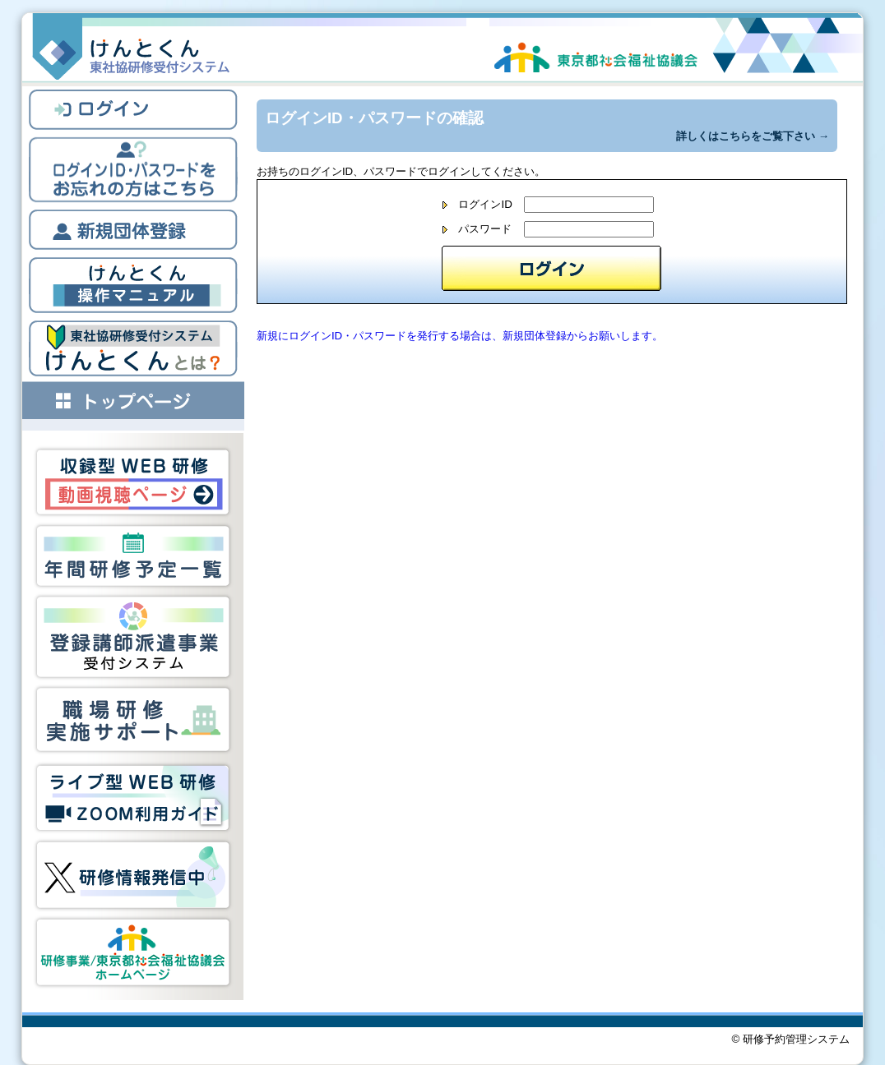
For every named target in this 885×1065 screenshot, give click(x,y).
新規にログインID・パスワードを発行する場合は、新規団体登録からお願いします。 (460, 336)
